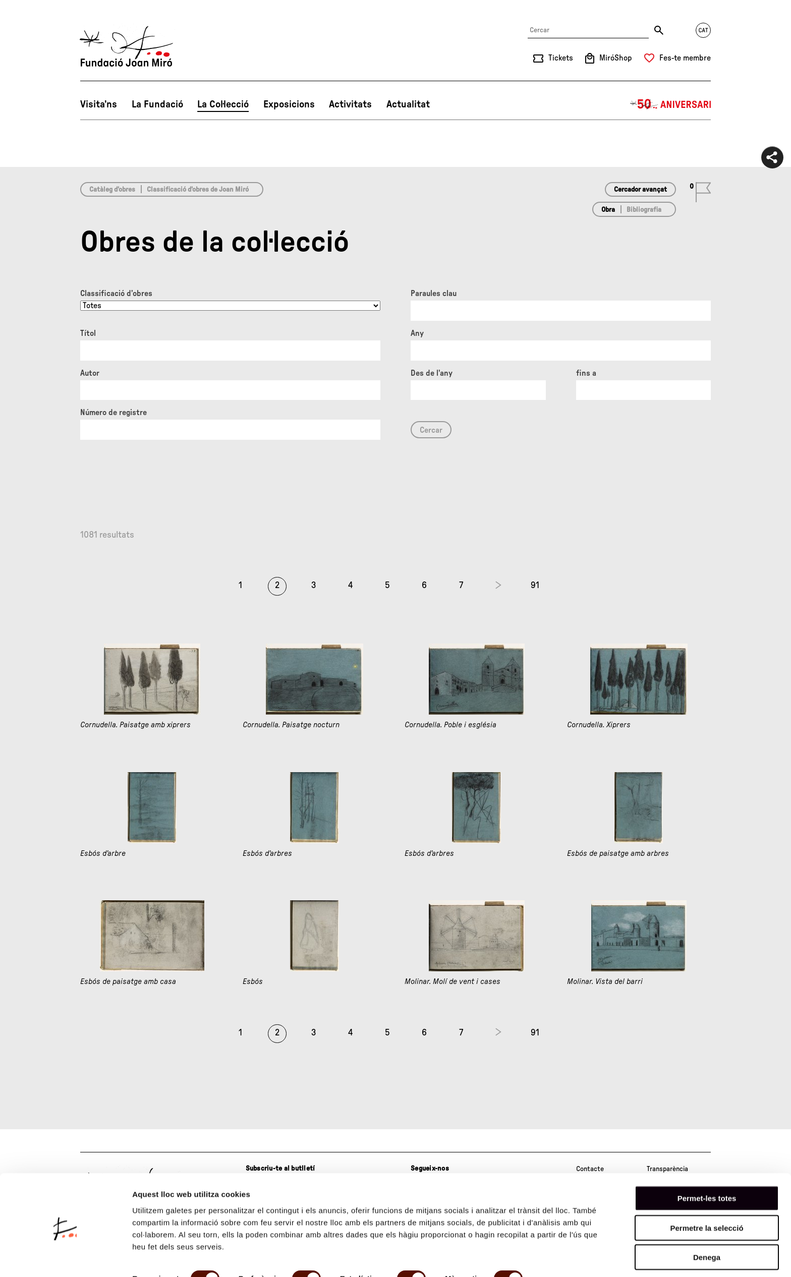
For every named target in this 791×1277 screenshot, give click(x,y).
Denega (706, 1220)
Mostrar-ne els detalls (171, 1257)
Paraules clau (434, 293)
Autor (89, 373)
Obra (608, 209)
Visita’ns (98, 104)
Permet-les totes (707, 1161)
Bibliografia (644, 209)
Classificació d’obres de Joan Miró (198, 189)
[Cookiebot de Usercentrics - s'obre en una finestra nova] (65, 1257)
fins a (586, 373)
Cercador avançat (640, 189)
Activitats (350, 104)
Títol (88, 333)
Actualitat (408, 104)
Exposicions (289, 104)
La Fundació (157, 104)
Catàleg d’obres (112, 189)
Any (417, 333)
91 (535, 585)
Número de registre (113, 413)
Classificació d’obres (116, 293)
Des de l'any (432, 373)
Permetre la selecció (706, 1191)
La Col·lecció (223, 104)
